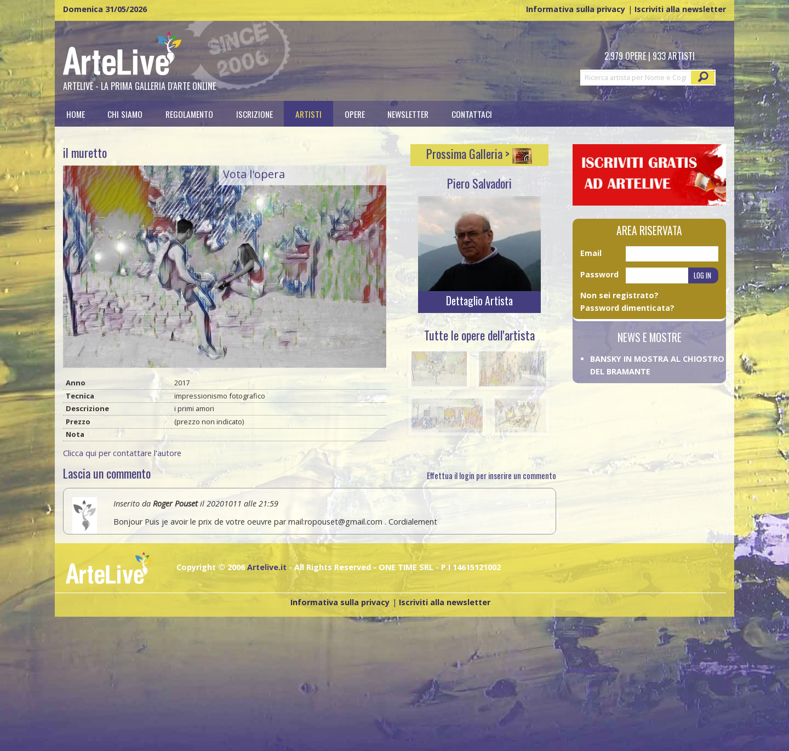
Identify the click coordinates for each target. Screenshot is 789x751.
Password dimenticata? (627, 308)
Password (599, 274)
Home (75, 113)
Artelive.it (267, 567)
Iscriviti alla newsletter (680, 9)
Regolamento (189, 113)
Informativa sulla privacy (575, 9)
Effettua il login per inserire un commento (491, 475)
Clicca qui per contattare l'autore (122, 453)
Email (591, 253)
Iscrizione (254, 113)
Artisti (308, 113)
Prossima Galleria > (479, 153)
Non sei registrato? (619, 295)
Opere (355, 113)
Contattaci (471, 113)
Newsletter (407, 113)
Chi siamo (124, 113)
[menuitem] (75, 114)
